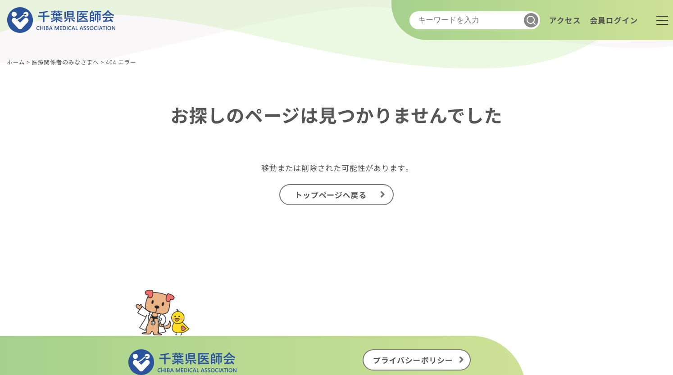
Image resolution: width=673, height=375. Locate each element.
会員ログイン (614, 20)
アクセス (565, 20)
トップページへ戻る (331, 194)
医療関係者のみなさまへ (65, 62)
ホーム (16, 62)
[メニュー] (662, 20)
